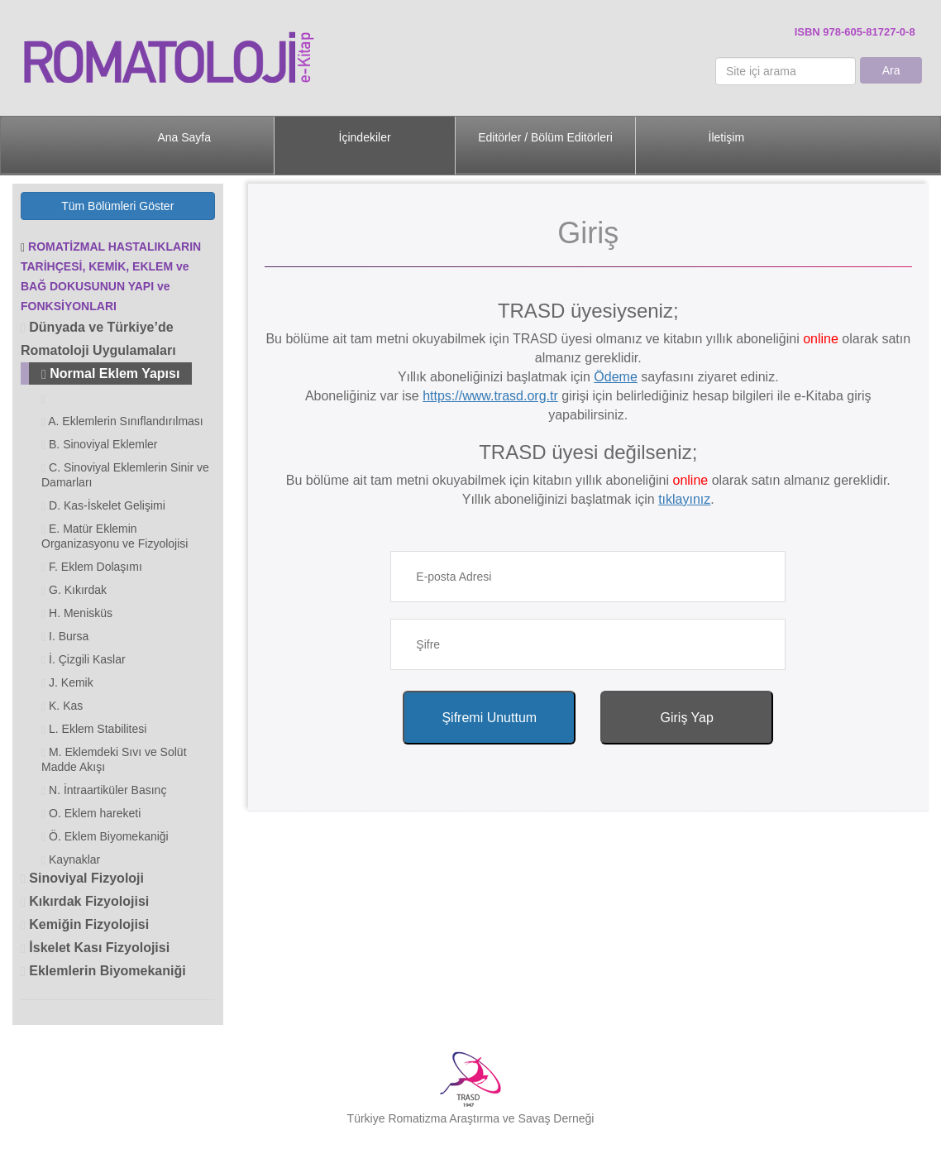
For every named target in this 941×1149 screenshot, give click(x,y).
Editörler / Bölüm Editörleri (545, 137)
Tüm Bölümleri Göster (117, 206)
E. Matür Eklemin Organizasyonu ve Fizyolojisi (114, 536)
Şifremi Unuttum (489, 718)
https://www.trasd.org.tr (490, 396)
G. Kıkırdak (74, 590)
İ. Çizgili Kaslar (83, 660)
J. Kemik (67, 683)
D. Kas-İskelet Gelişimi (103, 506)
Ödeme (615, 377)
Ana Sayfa (184, 137)
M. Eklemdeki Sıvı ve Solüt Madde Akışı (114, 759)
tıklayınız (684, 499)
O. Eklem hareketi (91, 814)
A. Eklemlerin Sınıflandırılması (122, 421)
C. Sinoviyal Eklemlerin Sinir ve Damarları (125, 475)
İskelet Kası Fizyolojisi (95, 948)
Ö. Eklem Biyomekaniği (105, 837)
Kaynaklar (70, 860)
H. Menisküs (76, 613)
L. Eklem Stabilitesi (93, 729)
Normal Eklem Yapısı (110, 373)
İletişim (727, 137)
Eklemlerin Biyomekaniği (103, 971)
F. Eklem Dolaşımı (91, 567)
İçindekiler (365, 137)
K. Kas (62, 706)
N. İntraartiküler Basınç (103, 790)
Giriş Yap (687, 718)
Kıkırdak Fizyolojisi (85, 901)
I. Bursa (64, 637)
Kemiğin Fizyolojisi (85, 924)
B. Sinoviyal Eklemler (99, 445)
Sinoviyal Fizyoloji (82, 878)
